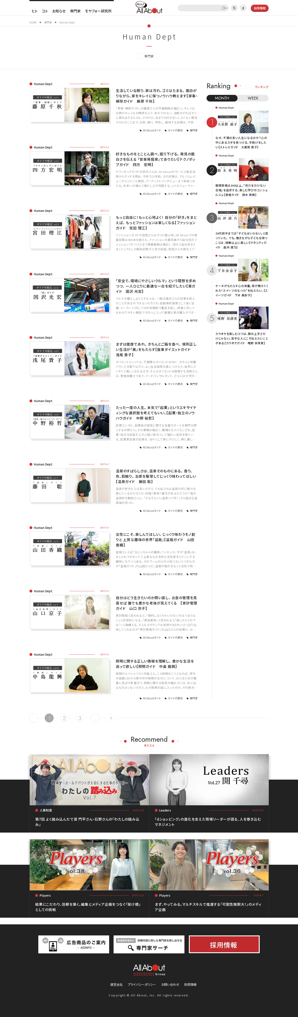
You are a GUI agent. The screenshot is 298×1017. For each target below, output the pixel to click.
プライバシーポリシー (142, 984)
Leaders (165, 810)
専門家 (75, 11)
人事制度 (46, 810)
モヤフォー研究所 (98, 11)
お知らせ (59, 11)
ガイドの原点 (175, 130)
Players (45, 895)
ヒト (34, 11)
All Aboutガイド (152, 130)
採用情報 (190, 984)
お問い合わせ (170, 984)
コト (45, 11)
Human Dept (43, 84)
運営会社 (116, 984)
